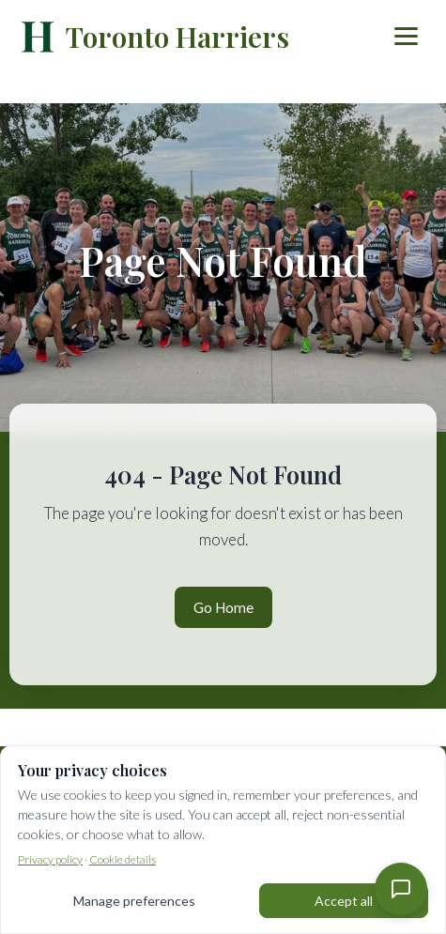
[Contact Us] (401, 889)
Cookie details (122, 859)
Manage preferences (134, 901)
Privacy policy (50, 859)
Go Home (223, 607)
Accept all (344, 901)
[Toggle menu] (406, 36)
